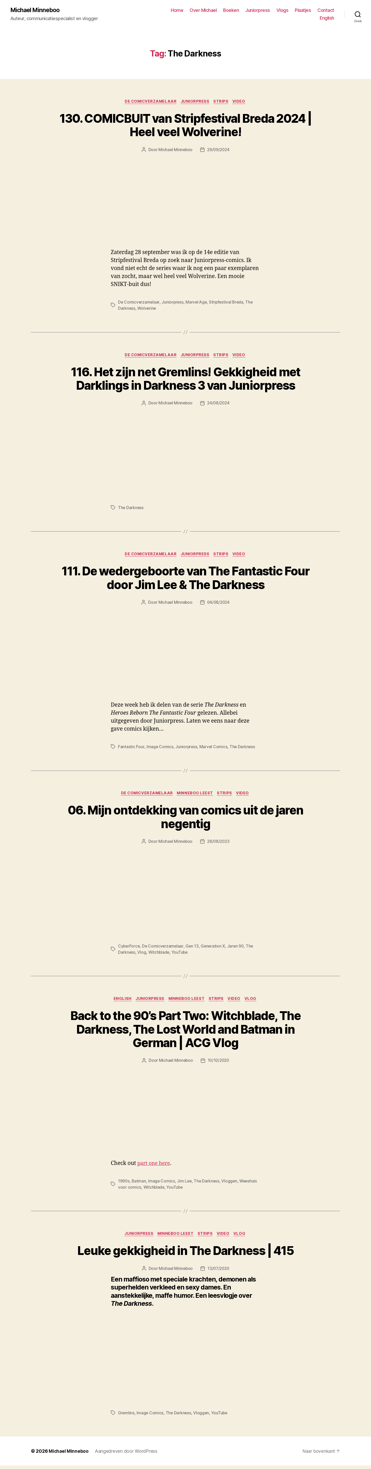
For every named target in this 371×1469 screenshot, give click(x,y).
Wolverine (147, 309)
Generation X (214, 948)
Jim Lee (185, 1183)
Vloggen (231, 1183)
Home (177, 10)
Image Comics (159, 748)
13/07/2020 (218, 1271)
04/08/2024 (219, 604)
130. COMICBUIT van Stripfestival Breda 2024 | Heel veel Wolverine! (185, 126)
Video (241, 102)
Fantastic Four (131, 748)
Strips (222, 102)
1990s (124, 1183)
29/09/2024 (218, 150)
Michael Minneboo (36, 10)
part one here (154, 1166)
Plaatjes (303, 10)
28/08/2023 (218, 843)
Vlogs (282, 10)
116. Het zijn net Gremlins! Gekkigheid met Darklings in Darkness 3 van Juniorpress (185, 380)
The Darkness (131, 508)
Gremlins (126, 1416)
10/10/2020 (218, 1063)
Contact (325, 10)
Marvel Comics (214, 748)
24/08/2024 (218, 404)
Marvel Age (197, 303)
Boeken (231, 10)
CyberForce (129, 948)
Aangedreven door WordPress (126, 1454)
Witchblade (159, 954)
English (327, 18)
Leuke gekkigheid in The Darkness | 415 (185, 1254)
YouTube (180, 954)
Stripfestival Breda (228, 303)
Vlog (142, 954)
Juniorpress (257, 10)
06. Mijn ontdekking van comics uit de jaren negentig (185, 820)
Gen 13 (193, 948)
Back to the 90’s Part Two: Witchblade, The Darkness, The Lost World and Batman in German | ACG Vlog (185, 1032)
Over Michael (203, 10)
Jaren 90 (237, 948)
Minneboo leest (195, 795)
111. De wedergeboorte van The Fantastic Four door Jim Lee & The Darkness (186, 580)
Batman (139, 1183)
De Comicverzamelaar (149, 102)
